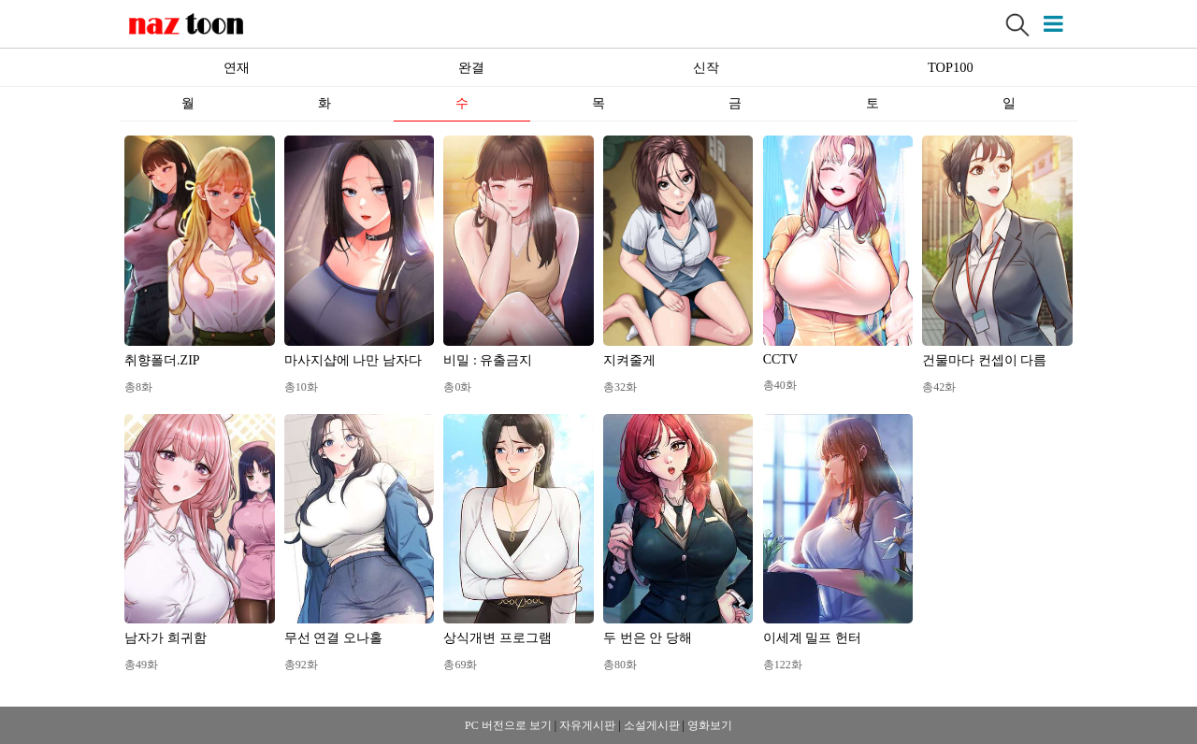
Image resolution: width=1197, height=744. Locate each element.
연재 (237, 67)
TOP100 (950, 67)
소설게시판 (652, 725)
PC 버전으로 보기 (508, 725)
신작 (706, 67)
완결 (471, 67)
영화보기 (709, 725)
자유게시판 (587, 725)
